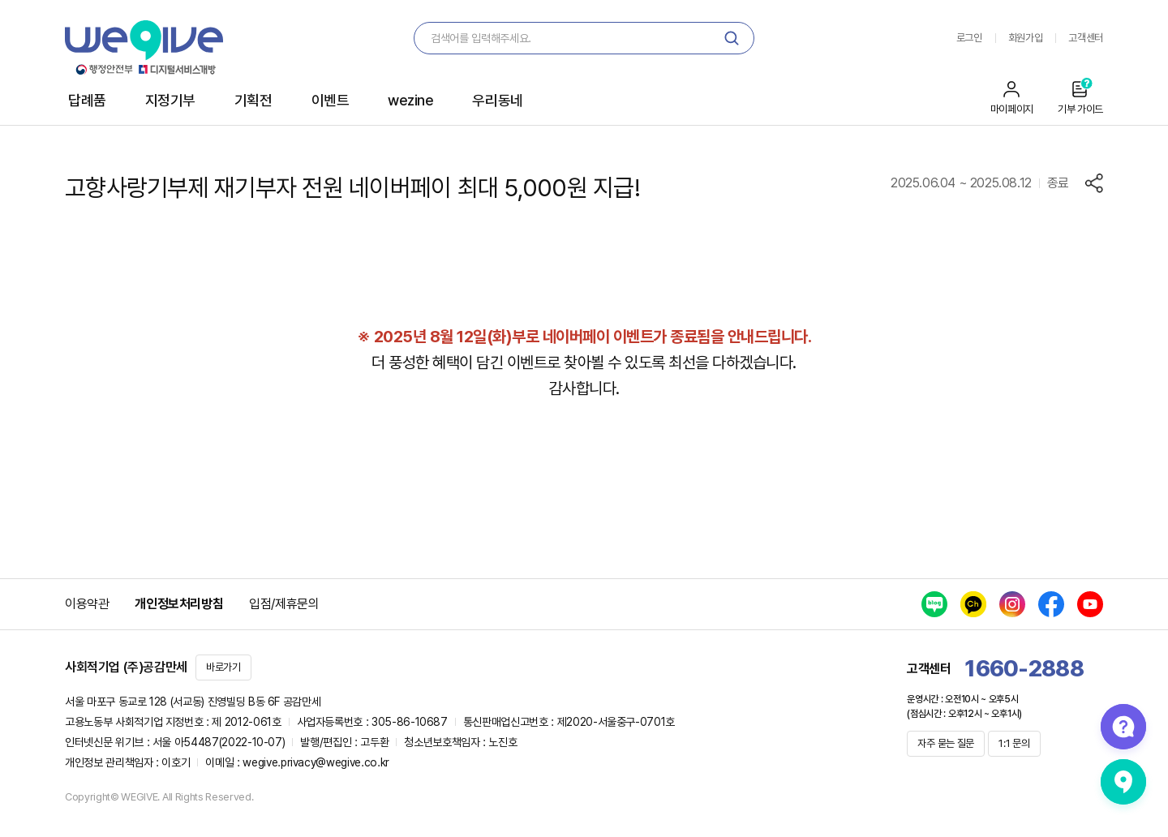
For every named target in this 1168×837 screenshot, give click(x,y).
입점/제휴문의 (284, 604)
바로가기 (223, 667)
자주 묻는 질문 (945, 743)
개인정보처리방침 (179, 604)
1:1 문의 (1013, 743)
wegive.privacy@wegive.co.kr (316, 762)
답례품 (87, 100)
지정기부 (170, 100)
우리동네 (497, 100)
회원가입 (1025, 37)
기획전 (253, 100)
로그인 (969, 37)
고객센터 (1085, 37)
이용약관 (87, 604)
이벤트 (330, 100)
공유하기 (1094, 183)
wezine (410, 100)
